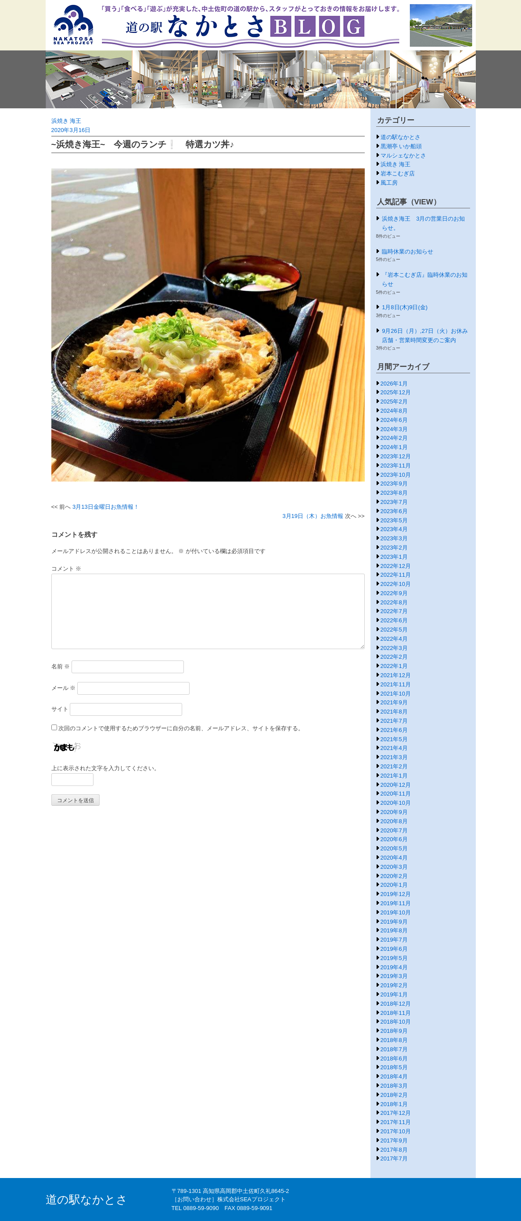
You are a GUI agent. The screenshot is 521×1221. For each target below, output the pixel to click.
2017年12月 (396, 1113)
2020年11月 (396, 793)
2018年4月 (394, 1076)
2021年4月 (394, 748)
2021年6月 (394, 730)
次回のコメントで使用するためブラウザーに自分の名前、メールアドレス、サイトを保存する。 (181, 728)
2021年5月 (394, 739)
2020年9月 (394, 812)
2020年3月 (394, 867)
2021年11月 (396, 684)
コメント (66, 568)
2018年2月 (394, 1095)
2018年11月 (396, 1013)
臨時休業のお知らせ (407, 251)
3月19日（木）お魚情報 (312, 516)
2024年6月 (394, 420)
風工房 (389, 182)
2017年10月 (396, 1131)
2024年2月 (394, 438)
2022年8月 (394, 602)
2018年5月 (394, 1067)
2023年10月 (396, 474)
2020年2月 (394, 876)
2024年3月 (394, 429)
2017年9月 (394, 1140)
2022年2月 (394, 656)
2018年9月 (394, 1031)
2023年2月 (394, 547)
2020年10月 (396, 803)
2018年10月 (396, 1021)
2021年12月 (396, 675)
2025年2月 (394, 401)
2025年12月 (396, 392)
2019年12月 (396, 894)
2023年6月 (394, 511)
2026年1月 (394, 383)
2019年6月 (394, 949)
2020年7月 (394, 830)
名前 (60, 666)
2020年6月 (394, 839)
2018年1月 (394, 1104)
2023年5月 (394, 520)
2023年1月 (394, 556)
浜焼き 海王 (66, 121)
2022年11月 (396, 574)
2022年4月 (394, 638)
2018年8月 (394, 1040)
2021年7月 (394, 721)
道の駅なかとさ (400, 137)
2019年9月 (394, 921)
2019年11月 (396, 903)
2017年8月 (394, 1149)
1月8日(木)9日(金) (405, 307)
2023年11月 (396, 465)
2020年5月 (394, 848)
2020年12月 (396, 785)
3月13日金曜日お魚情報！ (105, 506)
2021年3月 (394, 757)
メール (63, 688)
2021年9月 (394, 702)
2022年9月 (394, 593)
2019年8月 (394, 930)
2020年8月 (394, 821)
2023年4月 (394, 529)
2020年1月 (394, 885)
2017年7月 (394, 1158)
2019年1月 (394, 994)
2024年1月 (394, 447)
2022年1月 (394, 666)
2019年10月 (396, 912)
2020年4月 (394, 857)
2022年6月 (394, 620)
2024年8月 (394, 410)
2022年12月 (396, 566)
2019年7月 (394, 939)
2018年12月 (396, 1003)
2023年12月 (396, 456)
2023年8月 (394, 492)
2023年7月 (394, 502)
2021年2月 (394, 766)
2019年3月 (394, 976)
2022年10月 (396, 584)
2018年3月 (394, 1085)
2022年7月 (394, 611)
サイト (59, 709)
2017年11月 (396, 1122)
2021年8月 (394, 711)
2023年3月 (394, 538)
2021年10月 (396, 693)
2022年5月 (394, 629)
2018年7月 (394, 1049)
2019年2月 (394, 985)
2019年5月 (394, 958)
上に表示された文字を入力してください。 (105, 768)
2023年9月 (394, 483)
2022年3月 (394, 648)
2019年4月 (394, 967)
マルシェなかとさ (403, 155)
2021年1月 (394, 775)
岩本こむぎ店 (398, 173)
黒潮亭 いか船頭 (401, 146)
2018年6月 (394, 1058)
